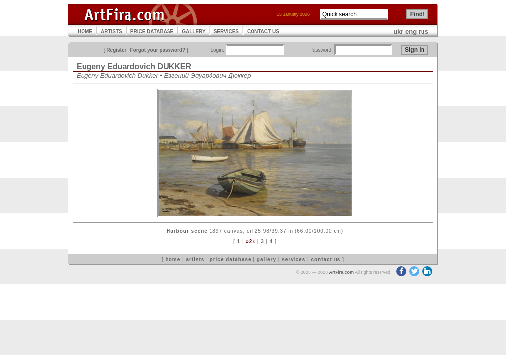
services (293, 259)
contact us (325, 259)
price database (231, 259)
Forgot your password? (158, 50)
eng (411, 31)
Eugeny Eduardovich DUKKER (134, 66)
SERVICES (226, 31)
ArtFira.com (341, 272)
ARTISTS (111, 31)
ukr (398, 31)
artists (195, 259)
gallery (266, 259)
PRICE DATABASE (151, 31)
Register (116, 50)
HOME (85, 31)
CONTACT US (263, 31)
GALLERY (193, 31)
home (173, 259)
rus (423, 31)
